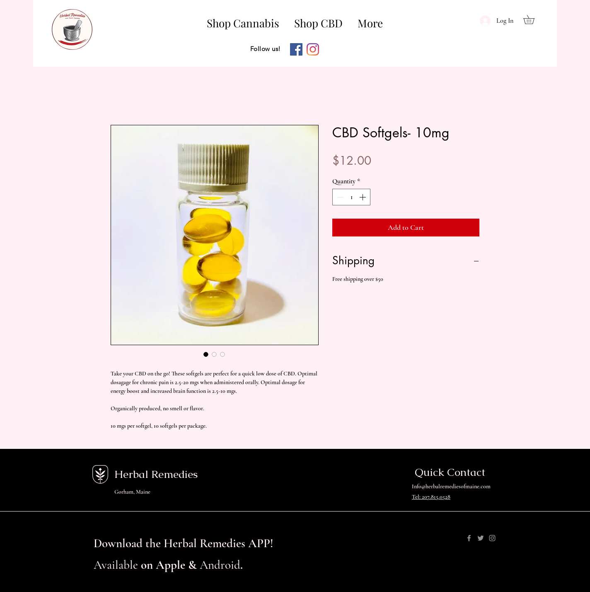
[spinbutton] (351, 197)
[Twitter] (480, 538)
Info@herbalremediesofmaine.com (451, 486)
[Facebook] (296, 49)
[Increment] (363, 197)
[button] (533, 19)
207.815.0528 (436, 496)
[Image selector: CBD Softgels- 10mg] (206, 354)
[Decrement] (339, 197)
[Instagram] (313, 49)
